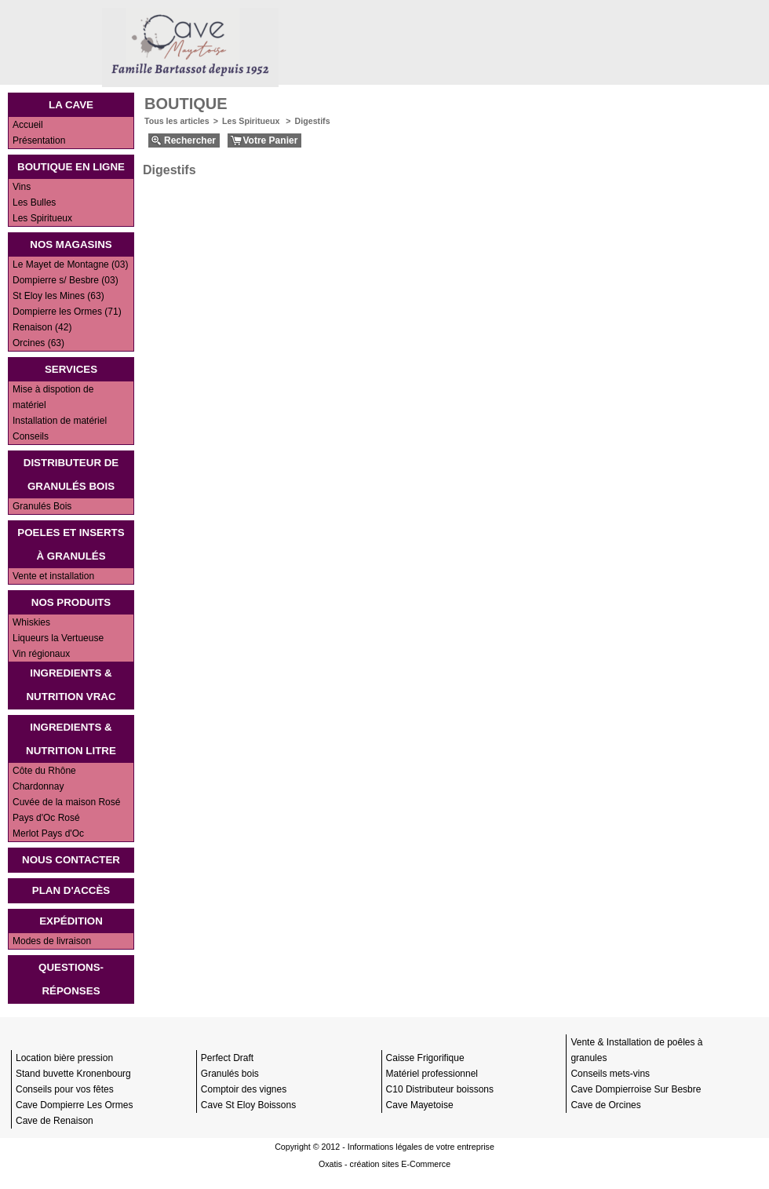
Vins (22, 186)
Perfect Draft (227, 1057)
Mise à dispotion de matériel (53, 397)
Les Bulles (34, 202)
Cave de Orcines (605, 1105)
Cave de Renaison (54, 1120)
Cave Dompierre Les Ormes (74, 1105)
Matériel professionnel (432, 1073)
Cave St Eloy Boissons (248, 1105)
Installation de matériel (60, 420)
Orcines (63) (38, 342)
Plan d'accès (71, 890)
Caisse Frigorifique (425, 1057)
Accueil (28, 124)
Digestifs (312, 121)
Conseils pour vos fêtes (65, 1089)
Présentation (39, 140)
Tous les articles (177, 121)
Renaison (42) (42, 327)
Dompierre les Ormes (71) (67, 311)
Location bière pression (64, 1057)
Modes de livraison (52, 941)
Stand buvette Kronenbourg (73, 1073)
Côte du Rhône (44, 770)
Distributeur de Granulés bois (71, 474)
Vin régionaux (41, 653)
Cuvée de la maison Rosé (66, 802)
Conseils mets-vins (610, 1073)
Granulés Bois (42, 506)
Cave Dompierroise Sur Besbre (635, 1089)
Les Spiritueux (42, 218)
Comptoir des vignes (243, 1089)
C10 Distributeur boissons (440, 1089)
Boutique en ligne (71, 167)
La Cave (71, 105)
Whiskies (31, 622)
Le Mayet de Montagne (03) (70, 264)
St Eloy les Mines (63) (58, 295)
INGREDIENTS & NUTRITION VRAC (70, 684)
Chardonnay (38, 786)
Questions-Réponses (71, 979)
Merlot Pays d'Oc (48, 833)
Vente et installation (53, 576)
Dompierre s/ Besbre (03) (65, 280)
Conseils (31, 436)
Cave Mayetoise (420, 1105)
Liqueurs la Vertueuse (58, 638)
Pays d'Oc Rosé (46, 817)
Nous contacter (71, 860)
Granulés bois (230, 1073)
